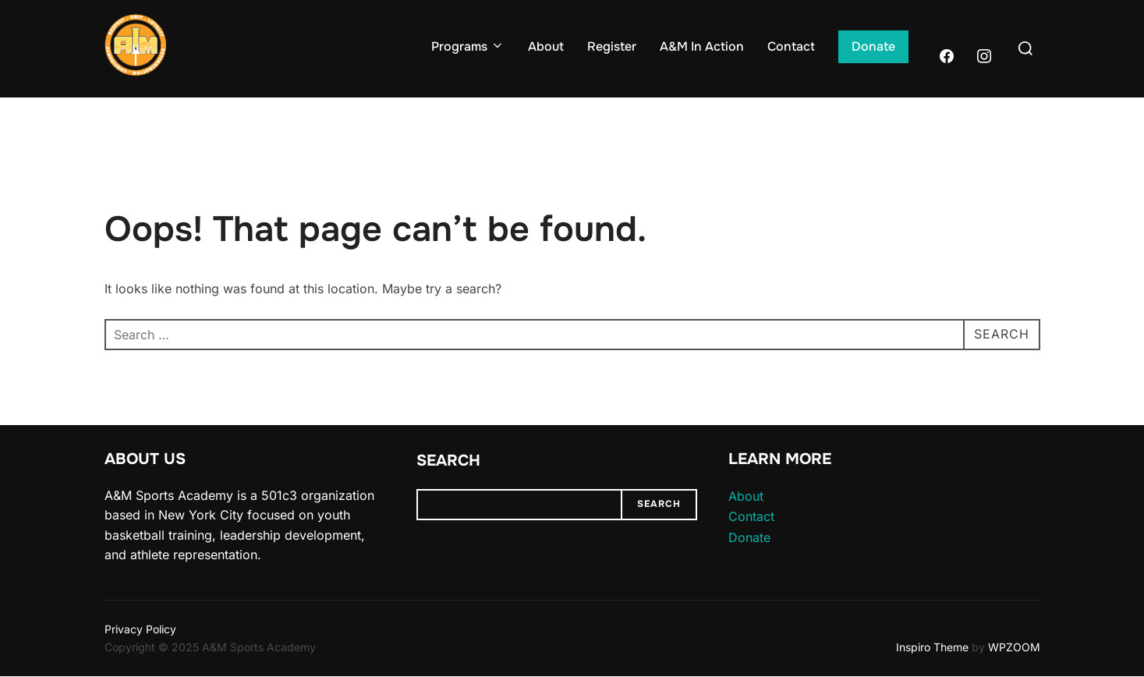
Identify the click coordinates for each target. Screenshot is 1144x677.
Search (448, 460)
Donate (873, 46)
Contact (791, 46)
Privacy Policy (140, 629)
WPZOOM (1014, 647)
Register (611, 46)
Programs (468, 46)
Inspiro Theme (932, 647)
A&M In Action (702, 46)
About (546, 46)
